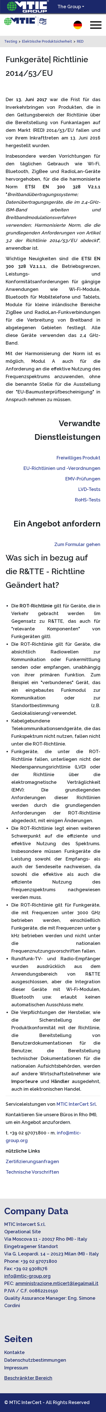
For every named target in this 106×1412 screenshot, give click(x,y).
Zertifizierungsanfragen (32, 1161)
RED (80, 41)
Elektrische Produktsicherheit (47, 41)
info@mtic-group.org (27, 1276)
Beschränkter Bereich (28, 1378)
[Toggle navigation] (96, 25)
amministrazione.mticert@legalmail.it (56, 1283)
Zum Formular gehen (77, 544)
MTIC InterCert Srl (76, 1104)
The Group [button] (69, 6)
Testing (10, 41)
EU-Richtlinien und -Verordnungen (61, 468)
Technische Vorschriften (32, 1172)
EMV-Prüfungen (82, 479)
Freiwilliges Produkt (78, 458)
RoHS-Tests (87, 500)
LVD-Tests (89, 489)
